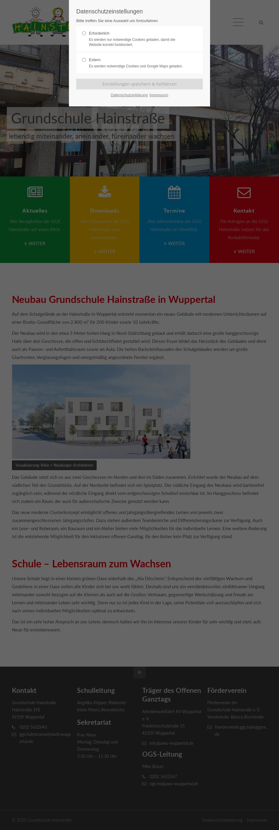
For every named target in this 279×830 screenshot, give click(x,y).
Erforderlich (137, 39)
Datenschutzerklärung (129, 95)
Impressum (158, 95)
